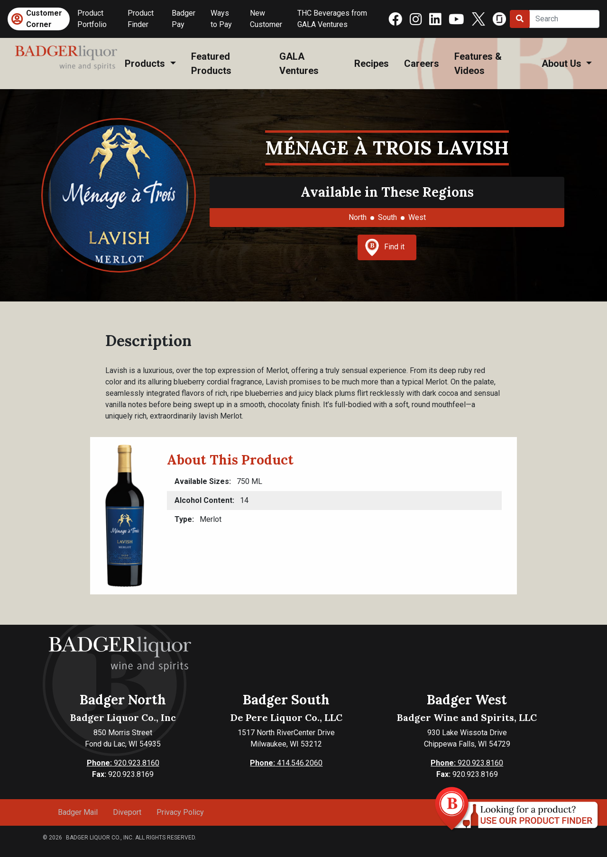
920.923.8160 (123, 762)
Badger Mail (78, 812)
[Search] (564, 19)
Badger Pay (183, 19)
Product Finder (141, 19)
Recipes (371, 63)
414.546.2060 (286, 762)
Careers (421, 63)
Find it (385, 247)
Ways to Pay (221, 19)
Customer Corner (44, 19)
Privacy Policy (180, 812)
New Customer (266, 19)
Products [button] (146, 63)
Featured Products (211, 63)
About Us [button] (563, 63)
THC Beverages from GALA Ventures (332, 19)
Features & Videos (478, 63)
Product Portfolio (92, 19)
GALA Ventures (299, 63)
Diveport (127, 812)
